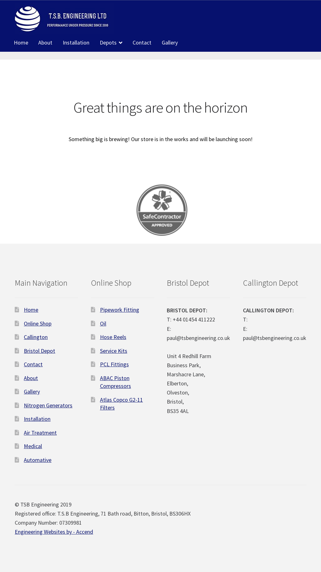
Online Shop (37, 323)
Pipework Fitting (119, 309)
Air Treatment (40, 432)
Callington (36, 337)
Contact (142, 42)
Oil (103, 323)
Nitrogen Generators (48, 405)
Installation (76, 42)
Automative (37, 459)
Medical (33, 446)
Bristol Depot (39, 350)
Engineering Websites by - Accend (54, 531)
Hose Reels (113, 337)
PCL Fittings (114, 364)
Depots (108, 42)
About (45, 42)
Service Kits (113, 350)
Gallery (170, 42)
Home (21, 42)
